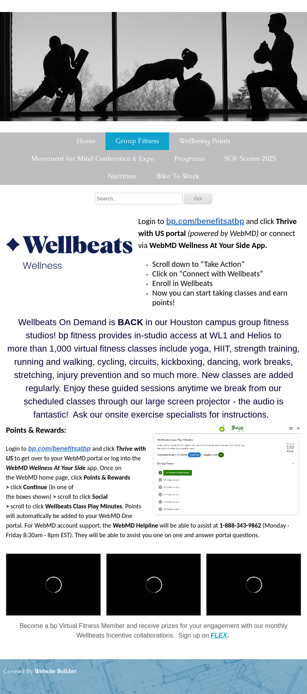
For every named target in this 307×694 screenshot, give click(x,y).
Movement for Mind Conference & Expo (92, 158)
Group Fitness (137, 140)
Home (86, 140)
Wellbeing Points (204, 140)
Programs (189, 158)
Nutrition (122, 176)
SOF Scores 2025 (250, 158)
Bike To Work (177, 176)
